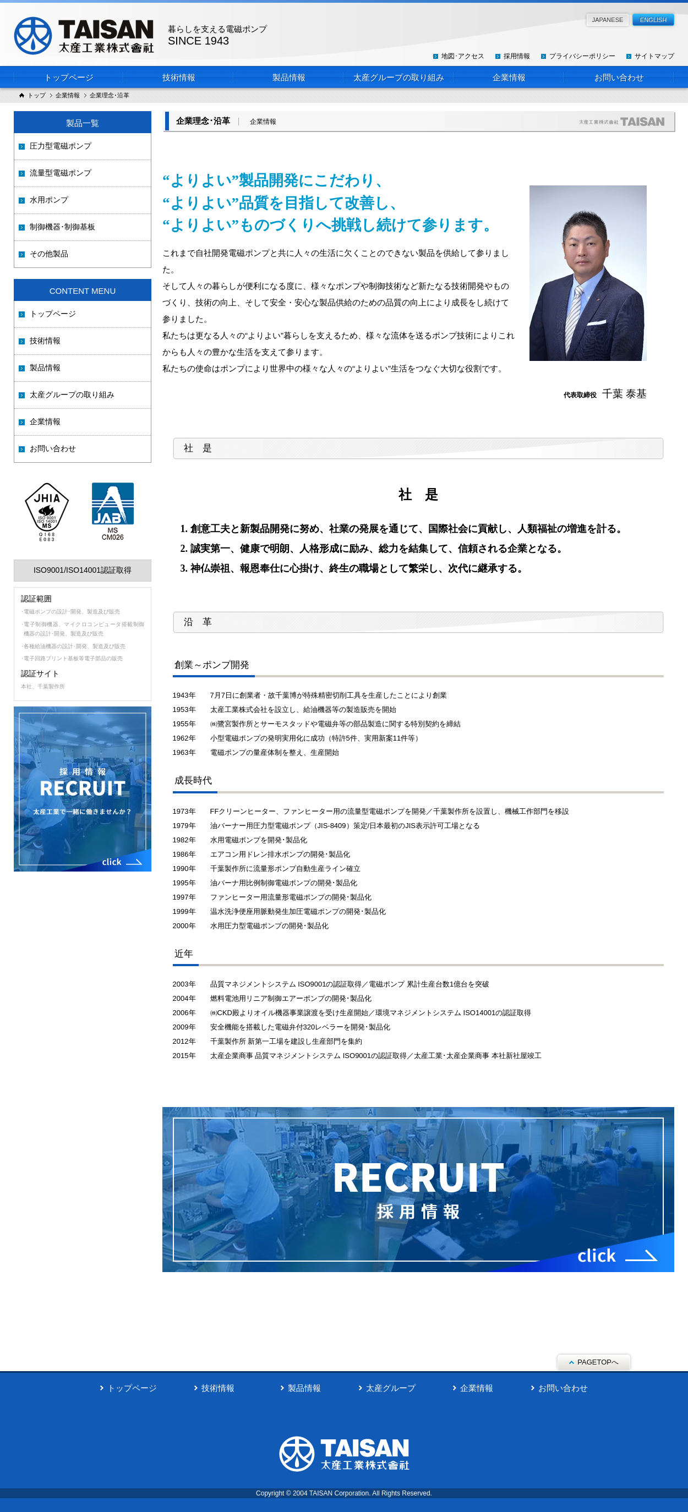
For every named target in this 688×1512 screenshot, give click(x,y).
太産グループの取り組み (398, 77)
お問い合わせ (619, 77)
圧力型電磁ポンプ (60, 145)
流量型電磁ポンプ (60, 172)
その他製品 (49, 253)
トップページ (69, 77)
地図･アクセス (462, 56)
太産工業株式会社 (140, 36)
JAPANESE (608, 20)
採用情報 (517, 56)
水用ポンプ (49, 199)
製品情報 (288, 77)
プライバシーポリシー (582, 56)
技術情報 (178, 77)
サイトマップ (654, 56)
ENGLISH (653, 20)
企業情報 (509, 77)
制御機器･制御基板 (62, 226)
